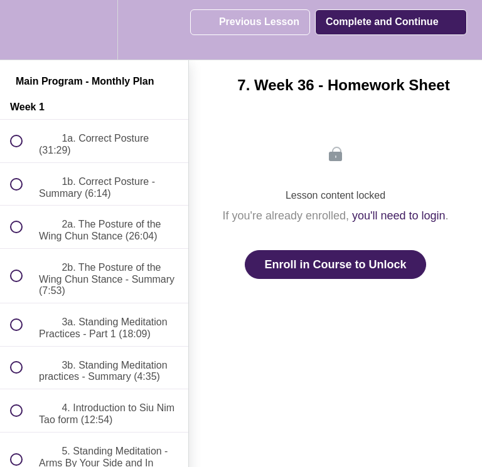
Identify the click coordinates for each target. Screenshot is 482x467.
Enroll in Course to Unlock (335, 264)
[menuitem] (94, 30)
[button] (23, 30)
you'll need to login (399, 215)
